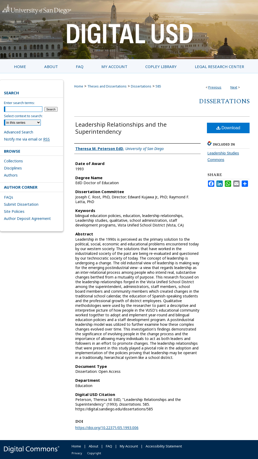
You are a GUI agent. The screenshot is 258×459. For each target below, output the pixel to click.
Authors (11, 175)
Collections (13, 160)
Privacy (77, 453)
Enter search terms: (19, 102)
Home (78, 86)
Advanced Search (18, 132)
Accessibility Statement (164, 446)
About (93, 446)
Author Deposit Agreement (27, 218)
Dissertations (141, 86)
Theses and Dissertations (107, 86)
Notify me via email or (27, 139)
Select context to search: (23, 116)
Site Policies (14, 211)
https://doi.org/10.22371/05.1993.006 (106, 427)
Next (233, 87)
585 (158, 86)
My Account (129, 446)
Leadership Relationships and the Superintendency (121, 127)
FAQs (8, 197)
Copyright (94, 453)
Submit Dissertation (21, 204)
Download (228, 128)
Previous (214, 87)
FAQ (109, 446)
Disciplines (13, 168)
